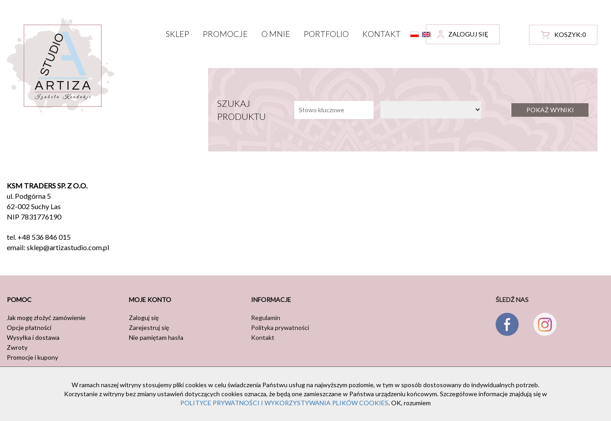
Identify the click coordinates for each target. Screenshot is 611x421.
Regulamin (265, 317)
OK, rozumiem (411, 403)
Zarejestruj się (149, 327)
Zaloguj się (144, 317)
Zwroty (17, 347)
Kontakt (381, 34)
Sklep (177, 34)
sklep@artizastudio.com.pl (68, 247)
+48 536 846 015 (44, 237)
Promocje (225, 34)
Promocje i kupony (32, 357)
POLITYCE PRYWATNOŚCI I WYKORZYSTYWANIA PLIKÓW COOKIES (284, 403)
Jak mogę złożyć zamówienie (46, 317)
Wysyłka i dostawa (33, 337)
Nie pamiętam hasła (156, 337)
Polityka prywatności (280, 327)
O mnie (275, 34)
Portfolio (326, 34)
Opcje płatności (29, 327)
